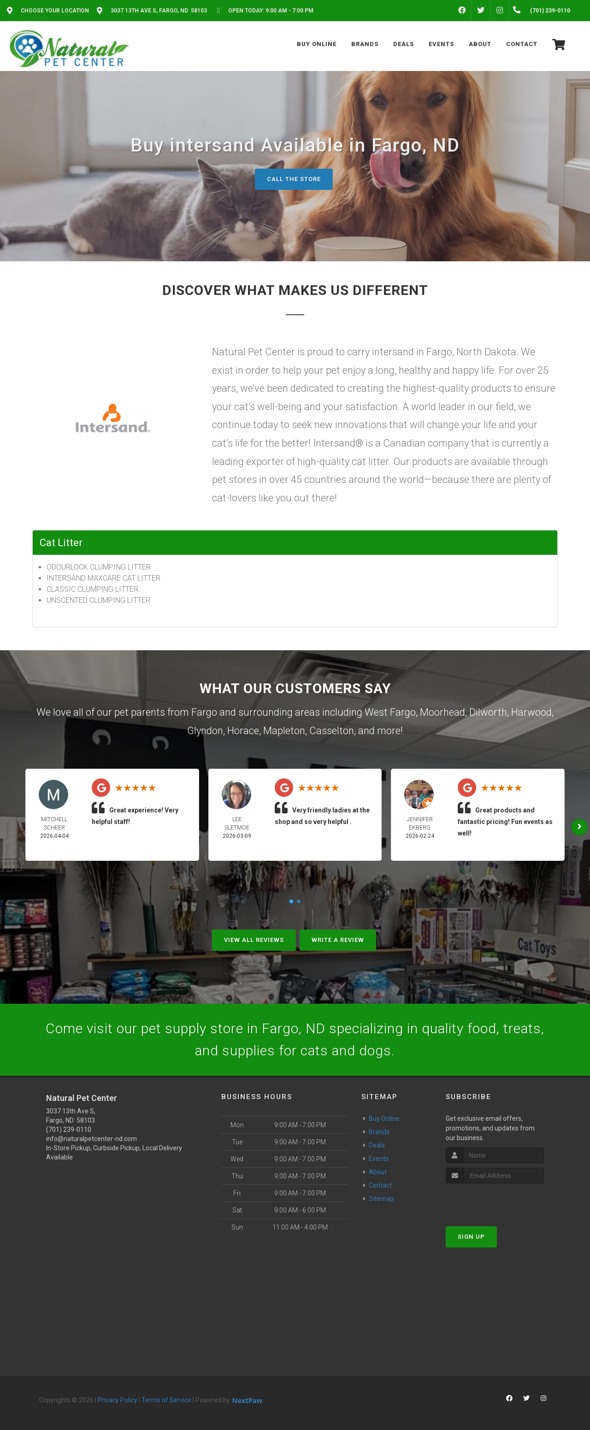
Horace (243, 730)
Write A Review (338, 939)
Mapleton (284, 730)
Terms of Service (166, 1400)
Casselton (331, 730)
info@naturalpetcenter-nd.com (91, 1138)
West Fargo (390, 712)
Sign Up (471, 1236)
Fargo (204, 712)
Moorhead (442, 712)
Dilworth (488, 712)
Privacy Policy (117, 1400)
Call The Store (294, 179)
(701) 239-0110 (68, 1129)
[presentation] (495, 1200)
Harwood (531, 712)
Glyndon (205, 730)
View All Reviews (254, 939)
